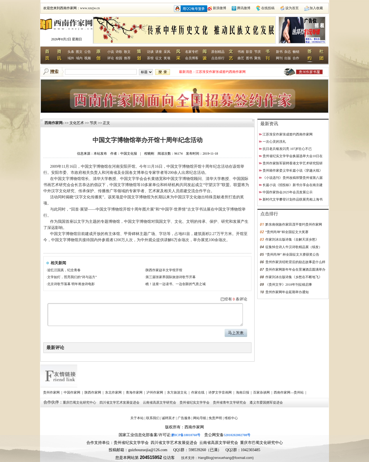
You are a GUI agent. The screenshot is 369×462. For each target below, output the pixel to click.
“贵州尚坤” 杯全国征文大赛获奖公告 (292, 254)
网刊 (279, 58)
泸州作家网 (155, 392)
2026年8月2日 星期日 (66, 39)
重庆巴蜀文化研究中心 (80, 402)
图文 (79, 52)
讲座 (158, 52)
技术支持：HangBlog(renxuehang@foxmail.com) (217, 458)
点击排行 (218, 58)
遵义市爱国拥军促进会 (267, 402)
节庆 (257, 52)
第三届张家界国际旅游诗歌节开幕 (171, 277)
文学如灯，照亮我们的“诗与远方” (72, 277)
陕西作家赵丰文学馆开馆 (164, 270)
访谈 (150, 52)
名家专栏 (191, 52)
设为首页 (292, 8)
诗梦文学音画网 (220, 392)
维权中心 (231, 418)
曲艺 (241, 58)
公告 (87, 52)
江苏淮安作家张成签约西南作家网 (221, 72)
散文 (127, 52)
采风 (167, 52)
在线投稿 (268, 8)
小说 (110, 52)
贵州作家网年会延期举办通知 (287, 292)
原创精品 (218, 52)
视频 (87, 58)
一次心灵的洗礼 (274, 142)
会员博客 (191, 58)
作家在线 (198, 392)
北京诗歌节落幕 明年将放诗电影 (71, 284)
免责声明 (215, 418)
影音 (249, 52)
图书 (249, 58)
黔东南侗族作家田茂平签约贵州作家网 (293, 224)
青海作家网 (134, 392)
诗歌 (119, 52)
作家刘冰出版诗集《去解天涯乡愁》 (292, 239)
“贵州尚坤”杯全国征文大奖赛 (286, 232)
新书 (279, 52)
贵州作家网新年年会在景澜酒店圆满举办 (295, 269)
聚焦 (257, 58)
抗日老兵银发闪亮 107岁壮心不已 (287, 149)
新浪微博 (219, 8)
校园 (119, 58)
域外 (71, 58)
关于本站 (137, 418)
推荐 (127, 58)
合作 (296, 58)
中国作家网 (72, 392)
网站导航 (199, 418)
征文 (158, 58)
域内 (79, 58)
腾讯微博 (243, 8)
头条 (71, 52)
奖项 (167, 58)
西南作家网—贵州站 (289, 392)
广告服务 (184, 418)
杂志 (287, 52)
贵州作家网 (52, 392)
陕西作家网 (93, 392)
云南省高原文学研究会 (160, 402)
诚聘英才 (168, 418)
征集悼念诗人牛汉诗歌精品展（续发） (293, 247)
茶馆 (150, 58)
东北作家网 (114, 392)
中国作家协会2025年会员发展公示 (288, 192)
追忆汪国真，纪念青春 (64, 270)
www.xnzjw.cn (90, 8)
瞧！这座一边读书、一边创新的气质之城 (176, 284)
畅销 (296, 52)
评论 (110, 58)
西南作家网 (53, 123)
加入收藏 (316, 8)
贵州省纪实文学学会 (194, 402)
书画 (241, 52)
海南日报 (243, 392)
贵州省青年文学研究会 (230, 402)
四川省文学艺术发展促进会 (119, 402)
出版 (287, 58)
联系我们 (152, 418)
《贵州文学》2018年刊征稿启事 (288, 284)
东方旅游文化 (177, 392)
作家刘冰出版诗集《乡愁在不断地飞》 (293, 277)
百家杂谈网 (262, 392)
